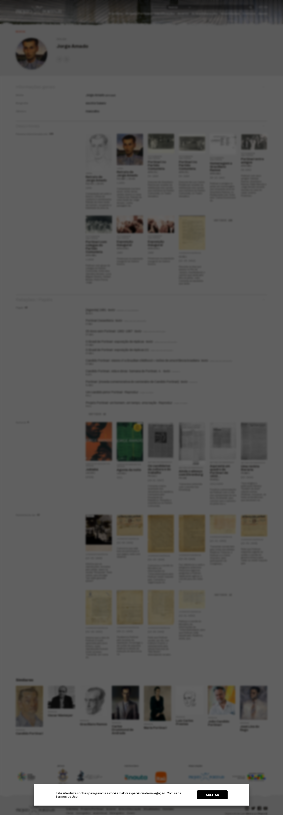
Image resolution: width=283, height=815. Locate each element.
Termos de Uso (66, 796)
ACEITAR (212, 795)
